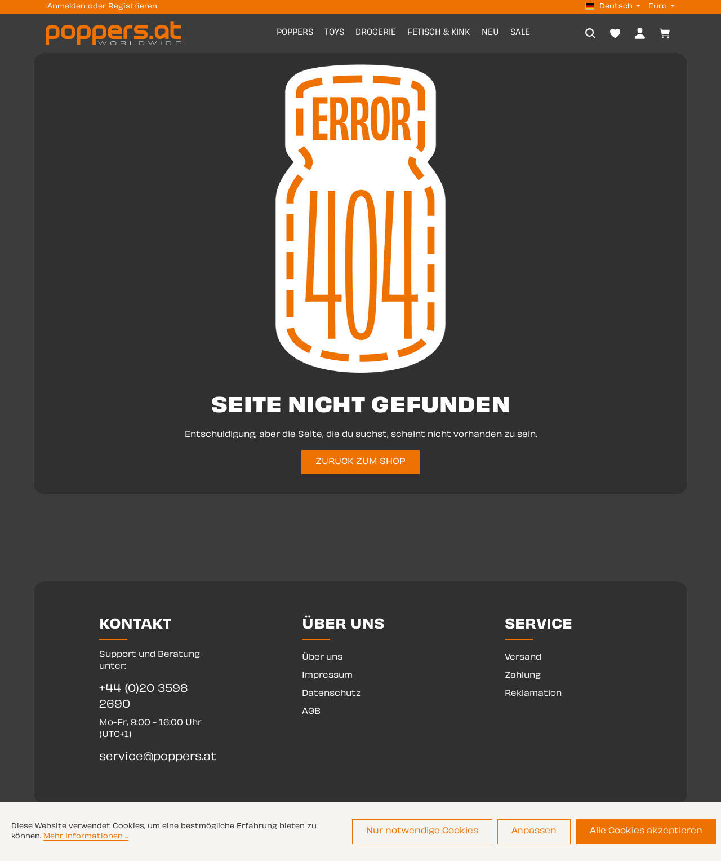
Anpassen (537, 832)
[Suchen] (590, 33)
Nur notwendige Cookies (427, 832)
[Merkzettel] (615, 33)
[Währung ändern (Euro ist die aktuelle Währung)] (660, 7)
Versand (523, 658)
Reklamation (533, 694)
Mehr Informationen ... (85, 837)
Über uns (322, 658)
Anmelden (66, 6)
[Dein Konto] (640, 33)
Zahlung (523, 676)
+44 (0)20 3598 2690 (143, 697)
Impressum (327, 676)
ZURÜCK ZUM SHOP (360, 462)
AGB (311, 712)
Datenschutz (331, 694)
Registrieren (132, 6)
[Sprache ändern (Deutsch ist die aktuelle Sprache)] (613, 7)
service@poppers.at (157, 757)
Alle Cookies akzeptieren (646, 832)
